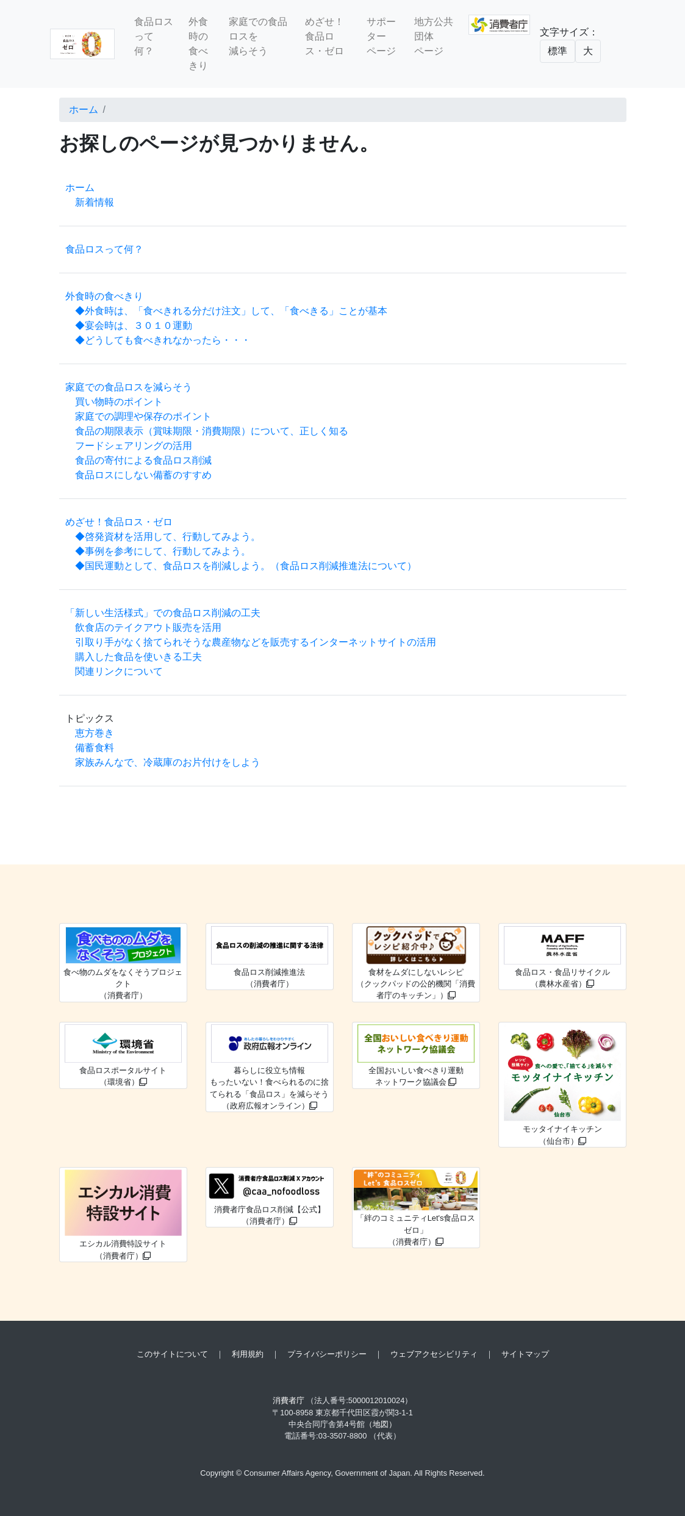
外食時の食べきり (198, 43)
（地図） (380, 1424)
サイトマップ (525, 1354)
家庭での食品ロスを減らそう (258, 36)
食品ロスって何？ (153, 36)
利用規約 (248, 1354)
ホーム (83, 109)
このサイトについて (172, 1354)
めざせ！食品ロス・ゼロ (324, 36)
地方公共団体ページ (433, 36)
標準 (557, 51)
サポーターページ (381, 36)
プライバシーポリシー (327, 1354)
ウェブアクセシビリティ (434, 1354)
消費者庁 (288, 1400)
